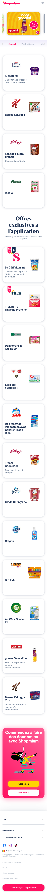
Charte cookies (8, 873)
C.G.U (5, 868)
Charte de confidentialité (12, 862)
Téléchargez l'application (23, 887)
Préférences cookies (10, 878)
